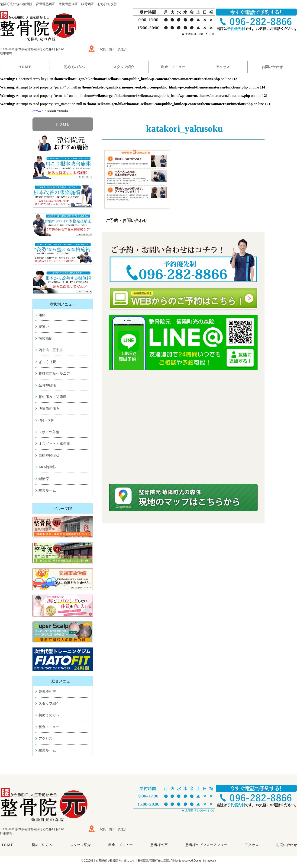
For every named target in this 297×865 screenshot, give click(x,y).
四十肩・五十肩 (51, 350)
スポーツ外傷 (49, 432)
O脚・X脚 (46, 420)
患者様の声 (47, 692)
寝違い (44, 326)
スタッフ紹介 (123, 67)
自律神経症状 (49, 455)
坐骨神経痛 (47, 385)
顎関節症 (45, 338)
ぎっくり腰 (47, 362)
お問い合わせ (272, 67)
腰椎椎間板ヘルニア (54, 373)
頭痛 (42, 315)
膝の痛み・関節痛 (52, 397)
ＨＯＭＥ (25, 67)
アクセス (223, 67)
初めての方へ (74, 67)
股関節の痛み (49, 408)
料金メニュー (49, 727)
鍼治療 (44, 479)
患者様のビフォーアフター (206, 845)
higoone (211, 860)
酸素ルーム (47, 490)
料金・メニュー (173, 67)
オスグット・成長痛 (54, 443)
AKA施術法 (48, 467)
